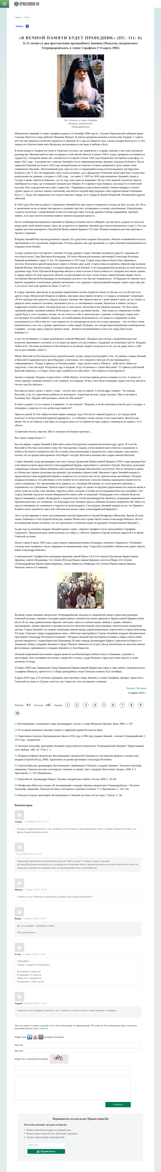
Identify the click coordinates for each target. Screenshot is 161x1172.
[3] (134, 225)
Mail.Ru (40, 1036)
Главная (18, 17)
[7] (43, 437)
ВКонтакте (29, 1036)
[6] (45, 349)
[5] (26, 332)
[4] (68, 285)
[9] (137, 522)
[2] (51, 204)
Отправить (118, 1104)
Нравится (19, 26)
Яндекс (35, 1036)
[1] (22, 194)
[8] (115, 509)
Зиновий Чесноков (136, 688)
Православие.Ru (40, 1028)
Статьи (26, 17)
